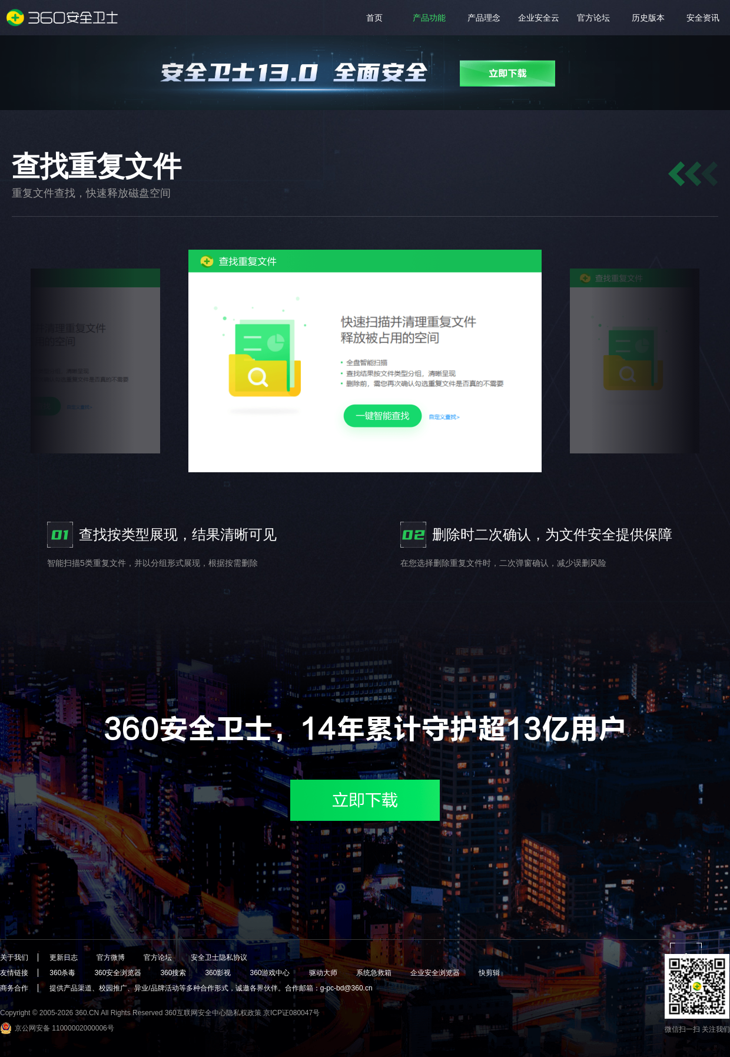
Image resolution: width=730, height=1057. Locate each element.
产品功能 (429, 17)
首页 (374, 17)
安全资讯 (702, 17)
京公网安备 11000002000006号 (64, 1028)
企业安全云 (538, 17)
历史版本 (648, 17)
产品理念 (483, 17)
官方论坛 (593, 17)
